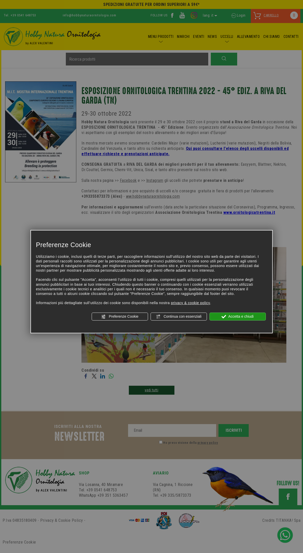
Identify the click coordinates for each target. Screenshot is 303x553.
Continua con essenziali (179, 316)
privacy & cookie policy (190, 303)
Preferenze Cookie (120, 316)
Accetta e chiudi (238, 316)
